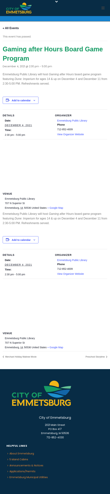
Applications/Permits (21, 471)
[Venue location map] (55, 164)
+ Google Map (55, 207)
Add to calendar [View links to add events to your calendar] (21, 100)
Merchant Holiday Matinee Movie (20, 357)
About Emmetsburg (20, 453)
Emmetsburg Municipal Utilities (27, 477)
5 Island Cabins (17, 459)
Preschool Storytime (95, 357)
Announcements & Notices (25, 465)
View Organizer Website (70, 134)
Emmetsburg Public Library (72, 120)
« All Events (11, 28)
